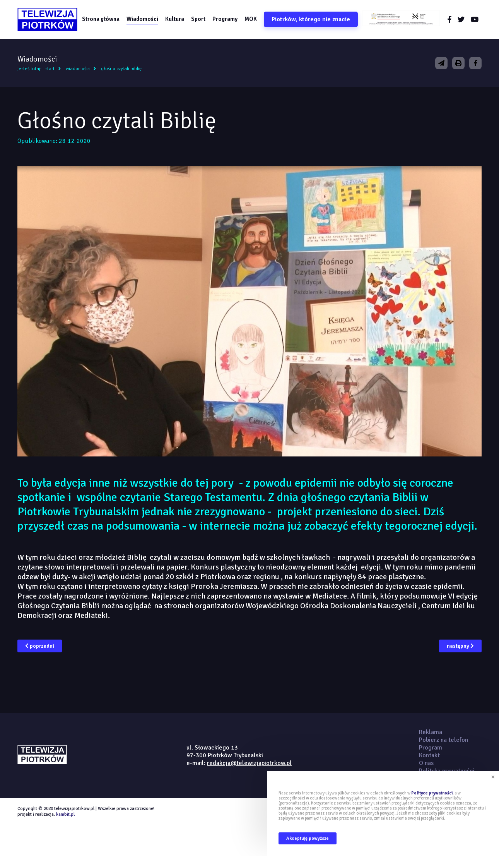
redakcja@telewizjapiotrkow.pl (249, 763)
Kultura (174, 18)
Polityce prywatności (432, 793)
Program (430, 747)
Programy (225, 18)
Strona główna (101, 18)
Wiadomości (142, 18)
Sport (198, 18)
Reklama (430, 732)
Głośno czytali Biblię (121, 69)
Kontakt (429, 755)
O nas (426, 763)
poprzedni (39, 646)
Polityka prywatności (446, 771)
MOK (250, 18)
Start (50, 69)
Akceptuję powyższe (307, 838)
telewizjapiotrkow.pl (47, 19)
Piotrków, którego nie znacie (311, 19)
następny (460, 646)
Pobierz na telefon (443, 740)
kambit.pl (65, 814)
